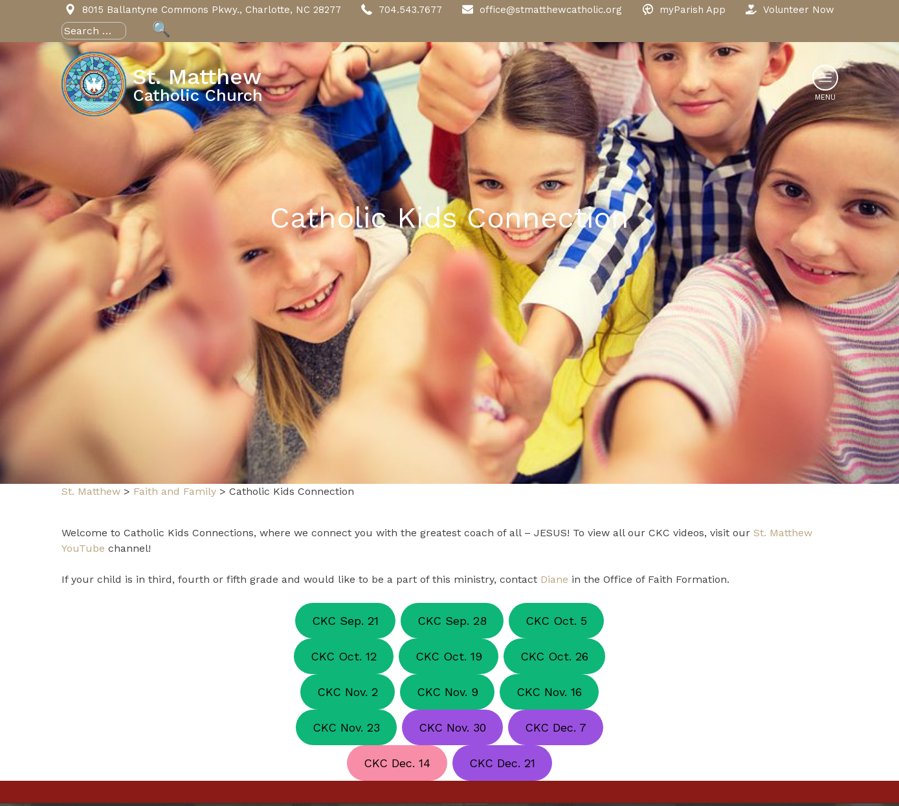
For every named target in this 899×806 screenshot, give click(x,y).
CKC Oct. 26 (554, 656)
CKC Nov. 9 (447, 692)
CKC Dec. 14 (397, 763)
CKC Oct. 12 (344, 656)
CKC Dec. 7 (555, 727)
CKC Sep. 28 (452, 620)
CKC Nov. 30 (452, 727)
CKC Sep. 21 (345, 620)
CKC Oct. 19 (449, 656)
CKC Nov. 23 (346, 727)
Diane (554, 579)
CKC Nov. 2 (347, 692)
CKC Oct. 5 (556, 620)
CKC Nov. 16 (549, 692)
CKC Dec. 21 (502, 763)
